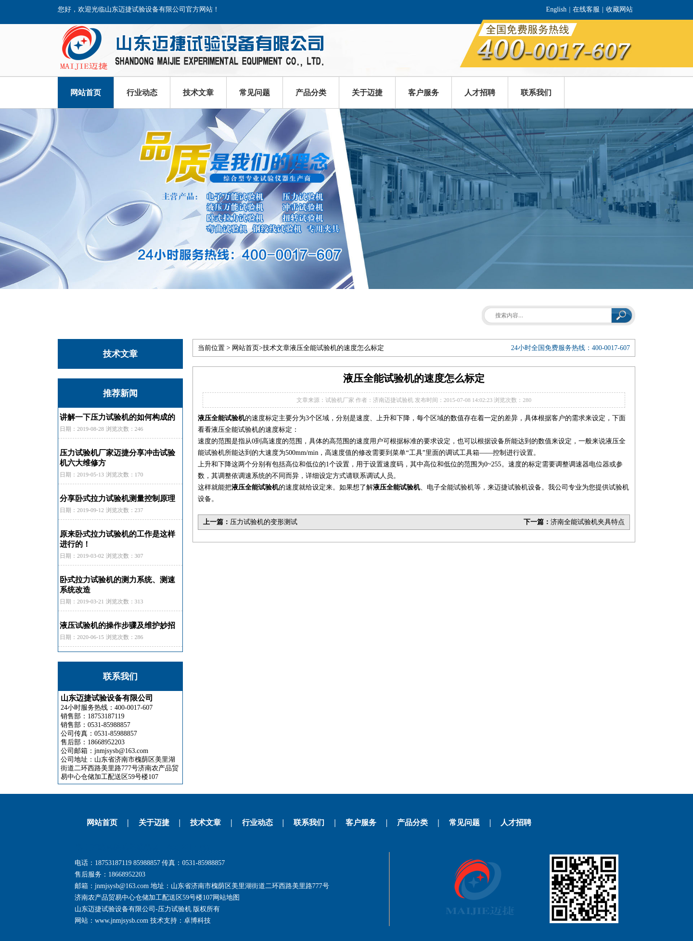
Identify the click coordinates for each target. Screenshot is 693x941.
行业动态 (142, 92)
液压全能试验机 (221, 418)
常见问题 (254, 92)
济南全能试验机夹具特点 (588, 522)
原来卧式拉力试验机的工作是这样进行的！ (117, 539)
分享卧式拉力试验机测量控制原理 (117, 498)
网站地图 (226, 897)
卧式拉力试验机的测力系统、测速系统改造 (117, 585)
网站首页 (85, 92)
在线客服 (586, 9)
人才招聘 (479, 92)
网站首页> (247, 347)
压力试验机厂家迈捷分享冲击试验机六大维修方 (117, 458)
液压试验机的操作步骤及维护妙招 (117, 625)
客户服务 (423, 92)
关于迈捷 (367, 92)
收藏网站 (619, 9)
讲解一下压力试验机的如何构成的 (117, 417)
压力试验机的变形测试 (263, 522)
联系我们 (536, 92)
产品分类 (310, 92)
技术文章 (198, 92)
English (556, 9)
